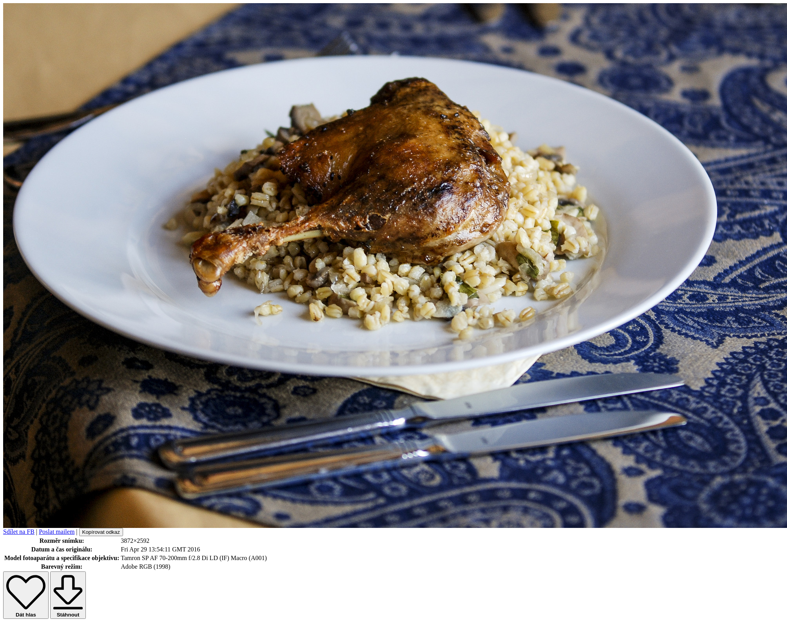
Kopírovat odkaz (101, 532)
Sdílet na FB (18, 531)
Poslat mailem (56, 531)
